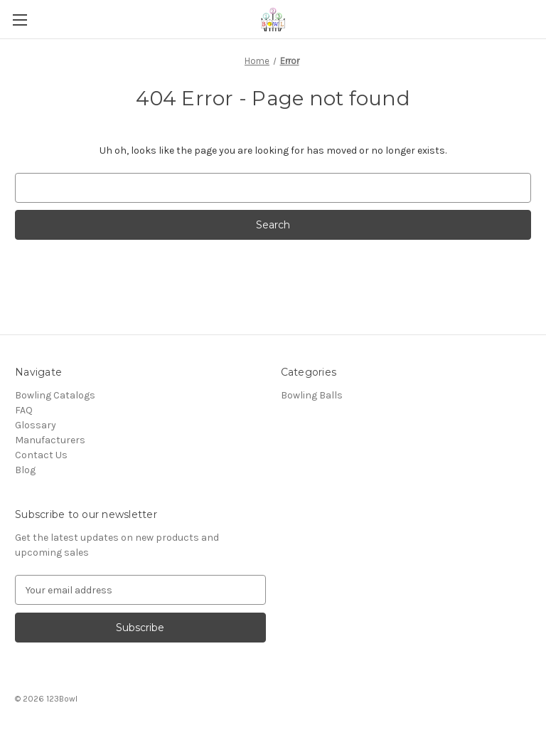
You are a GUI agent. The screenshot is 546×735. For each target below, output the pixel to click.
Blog (25, 470)
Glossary (35, 425)
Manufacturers (50, 440)
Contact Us (41, 455)
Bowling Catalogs (55, 395)
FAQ (24, 410)
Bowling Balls (312, 395)
